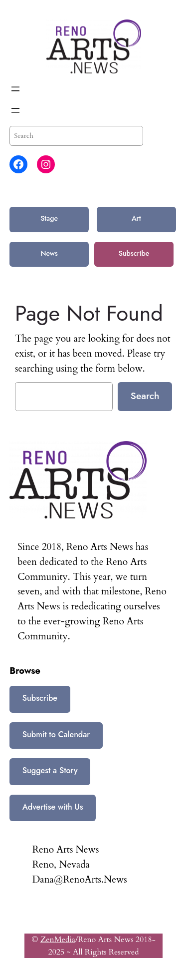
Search (145, 396)
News (48, 253)
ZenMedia (57, 939)
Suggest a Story (50, 770)
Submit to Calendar (56, 734)
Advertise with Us (52, 807)
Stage (49, 218)
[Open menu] (15, 89)
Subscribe (134, 253)
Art (136, 218)
